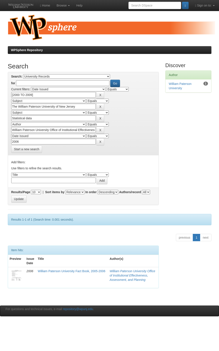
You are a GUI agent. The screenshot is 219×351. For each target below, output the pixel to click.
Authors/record (130, 192)
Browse (63, 5)
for (13, 83)
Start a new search (26, 149)
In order (91, 192)
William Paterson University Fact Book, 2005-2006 (71, 271)
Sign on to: (205, 5)
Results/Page (20, 192)
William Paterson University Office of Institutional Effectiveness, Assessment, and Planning (132, 275)
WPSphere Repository (27, 50)
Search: (16, 76)
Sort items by (55, 192)
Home (45, 5)
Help (79, 5)
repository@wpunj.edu (78, 309)
